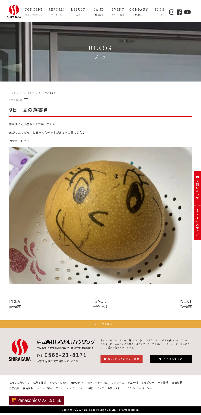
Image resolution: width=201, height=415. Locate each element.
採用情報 (28, 390)
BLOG (159, 12)
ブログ (30, 93)
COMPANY (139, 12)
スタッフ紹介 (44, 390)
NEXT (186, 304)
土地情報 (163, 384)
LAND (99, 12)
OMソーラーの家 (98, 384)
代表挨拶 (14, 390)
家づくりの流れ (59, 384)
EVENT (118, 12)
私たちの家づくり (19, 384)
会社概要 (177, 384)
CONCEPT (33, 12)
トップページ (15, 93)
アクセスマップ (65, 390)
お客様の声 (147, 384)
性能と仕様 (39, 384)
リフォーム (117, 384)
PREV (15, 304)
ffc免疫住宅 (77, 384)
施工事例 (133, 384)
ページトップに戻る (100, 325)
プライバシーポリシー (139, 390)
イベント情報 (85, 390)
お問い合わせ (115, 390)
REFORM (56, 12)
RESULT (78, 12)
